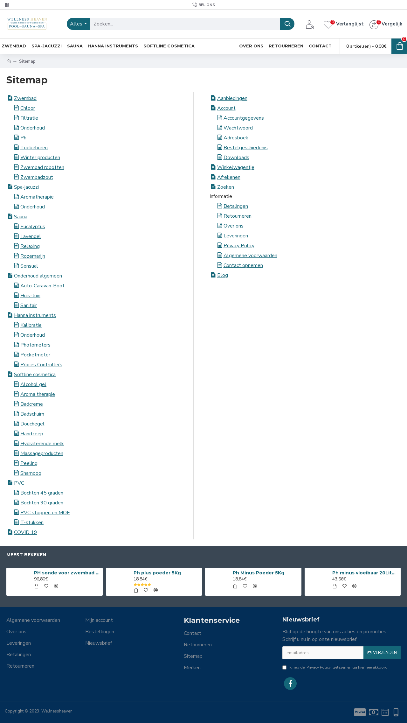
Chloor (27, 108)
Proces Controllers (41, 364)
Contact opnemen (243, 265)
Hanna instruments (35, 315)
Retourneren (238, 216)
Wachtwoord (238, 127)
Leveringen (236, 235)
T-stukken (32, 522)
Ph (23, 137)
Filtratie (29, 118)
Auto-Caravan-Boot (42, 285)
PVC (19, 483)
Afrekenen (228, 177)
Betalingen (236, 206)
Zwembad (25, 98)
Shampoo (30, 473)
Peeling (29, 463)
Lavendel (30, 236)
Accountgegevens (244, 118)
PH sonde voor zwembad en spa (67, 573)
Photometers (35, 344)
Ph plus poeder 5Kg (157, 573)
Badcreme (31, 404)
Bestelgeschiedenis (246, 147)
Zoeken (225, 187)
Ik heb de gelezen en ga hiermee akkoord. (335, 667)
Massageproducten (41, 453)
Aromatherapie (37, 196)
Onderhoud (32, 127)
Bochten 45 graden (41, 492)
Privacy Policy (239, 245)
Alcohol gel (33, 384)
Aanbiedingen (232, 98)
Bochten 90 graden (41, 502)
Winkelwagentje (235, 167)
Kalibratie (31, 325)
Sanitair (28, 305)
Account (226, 108)
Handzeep (31, 433)
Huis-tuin (30, 295)
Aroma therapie (37, 394)
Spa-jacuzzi (26, 187)
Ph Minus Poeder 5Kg (258, 573)
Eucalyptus (32, 226)
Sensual (29, 266)
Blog (222, 275)
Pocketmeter (35, 354)
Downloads (236, 157)
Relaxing (30, 246)
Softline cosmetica (35, 374)
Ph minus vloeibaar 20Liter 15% (365, 573)
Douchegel (32, 423)
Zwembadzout (36, 177)
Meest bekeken (26, 555)
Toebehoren (34, 147)
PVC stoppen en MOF (45, 512)
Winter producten (40, 157)
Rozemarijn (32, 256)
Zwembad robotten (42, 167)
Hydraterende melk (42, 443)
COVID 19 (25, 532)
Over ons (234, 225)
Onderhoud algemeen (38, 275)
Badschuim (32, 414)
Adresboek (236, 137)
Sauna (20, 216)
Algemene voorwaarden (250, 255)
